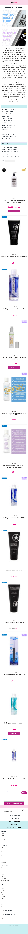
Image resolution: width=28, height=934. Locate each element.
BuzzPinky (3, 886)
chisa (2, 905)
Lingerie (2, 852)
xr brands (3, 898)
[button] (14, 18)
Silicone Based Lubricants (9, 136)
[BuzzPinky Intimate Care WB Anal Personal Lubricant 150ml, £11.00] (14, 441)
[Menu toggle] (3, 3)
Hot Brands (3, 862)
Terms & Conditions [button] (14, 828)
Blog (2, 837)
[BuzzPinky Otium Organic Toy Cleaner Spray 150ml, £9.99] (14, 337)
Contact (3, 840)
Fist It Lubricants (7, 120)
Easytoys (3, 896)
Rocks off (3, 900)
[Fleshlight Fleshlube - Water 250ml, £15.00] (14, 285)
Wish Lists (3, 876)
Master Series (4, 892)
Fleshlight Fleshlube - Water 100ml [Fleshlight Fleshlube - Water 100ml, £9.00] (14, 518)
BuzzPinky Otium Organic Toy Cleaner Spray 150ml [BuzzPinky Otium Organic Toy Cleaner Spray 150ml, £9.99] (14, 358)
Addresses (3, 874)
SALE (2, 847)
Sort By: (2, 160)
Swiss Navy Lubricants (8, 125)
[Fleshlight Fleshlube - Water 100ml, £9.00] (14, 494)
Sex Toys (3, 849)
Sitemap (3, 842)
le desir (3, 888)
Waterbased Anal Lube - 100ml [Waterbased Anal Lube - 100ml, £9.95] (14, 622)
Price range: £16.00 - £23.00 (10, 152)
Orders (2, 868)
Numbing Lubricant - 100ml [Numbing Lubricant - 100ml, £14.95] (14, 570)
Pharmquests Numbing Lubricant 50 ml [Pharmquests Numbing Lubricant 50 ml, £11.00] (14, 256)
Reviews (3, 833)
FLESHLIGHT (3, 890)
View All (3, 907)
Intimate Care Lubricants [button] (14, 803)
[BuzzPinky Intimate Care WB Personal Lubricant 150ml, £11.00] (14, 389)
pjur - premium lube (8, 111)
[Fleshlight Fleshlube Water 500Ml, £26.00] (14, 755)
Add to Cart (14, 367)
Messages (3, 872)
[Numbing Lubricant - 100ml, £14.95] (14, 546)
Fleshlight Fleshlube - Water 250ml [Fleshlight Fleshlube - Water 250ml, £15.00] (14, 309)
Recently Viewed (4, 878)
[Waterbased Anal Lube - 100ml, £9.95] (14, 598)
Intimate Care (4, 854)
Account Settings (5, 880)
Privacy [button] (14, 825)
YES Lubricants (6, 132)
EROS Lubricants (7, 123)
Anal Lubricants (6, 127)
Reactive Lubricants (8, 134)
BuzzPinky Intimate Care (9, 109)
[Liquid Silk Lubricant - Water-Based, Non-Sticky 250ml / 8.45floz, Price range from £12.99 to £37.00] (14, 180)
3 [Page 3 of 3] (13, 792)
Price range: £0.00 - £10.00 (9, 147)
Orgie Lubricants (7, 118)
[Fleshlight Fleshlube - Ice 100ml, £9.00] (14, 703)
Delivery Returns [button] (14, 822)
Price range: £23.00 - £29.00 (10, 154)
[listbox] (10, 161)
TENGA (2, 903)
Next (24, 792)
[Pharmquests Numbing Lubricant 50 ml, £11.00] (14, 232)
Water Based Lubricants (9, 139)
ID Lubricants (6, 130)
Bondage (3, 860)
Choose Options (14, 211)
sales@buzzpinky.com (15, 815)
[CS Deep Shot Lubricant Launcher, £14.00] (14, 650)
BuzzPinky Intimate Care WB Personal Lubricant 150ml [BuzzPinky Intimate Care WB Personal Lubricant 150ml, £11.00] (14, 414)
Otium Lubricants (7, 116)
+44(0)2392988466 (15, 818)
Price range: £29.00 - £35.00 (10, 156)
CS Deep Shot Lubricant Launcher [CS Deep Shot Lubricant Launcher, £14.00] (14, 674)
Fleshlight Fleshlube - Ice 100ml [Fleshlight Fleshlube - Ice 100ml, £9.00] (14, 723)
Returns (2, 870)
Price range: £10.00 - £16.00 (10, 149)
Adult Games (4, 858)
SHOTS (2, 894)
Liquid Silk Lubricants (8, 114)
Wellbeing (3, 856)
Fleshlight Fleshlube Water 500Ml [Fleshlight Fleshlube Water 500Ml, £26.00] (14, 779)
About (2, 835)
